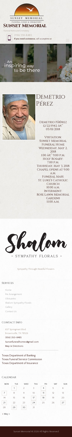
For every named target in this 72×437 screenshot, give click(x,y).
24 (34, 402)
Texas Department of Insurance (20, 363)
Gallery (8, 307)
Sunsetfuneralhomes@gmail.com (22, 342)
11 (43, 393)
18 (43, 397)
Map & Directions (14, 346)
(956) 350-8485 (23, 35)
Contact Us (11, 311)
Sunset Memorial (22, 431)
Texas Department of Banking (18, 355)
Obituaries (10, 298)
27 (63, 402)
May (6, 414)
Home (8, 290)
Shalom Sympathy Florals (18, 303)
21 (4, 402)
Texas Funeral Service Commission (22, 359)
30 (24, 407)
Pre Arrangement (13, 294)
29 (14, 407)
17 (34, 397)
